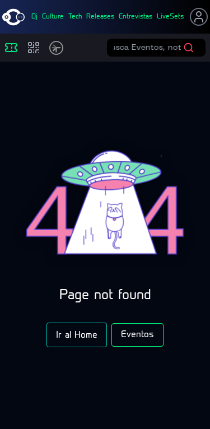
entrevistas (135, 16)
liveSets (170, 16)
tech (75, 16)
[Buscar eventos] (148, 47)
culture (53, 16)
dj (34, 16)
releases (100, 16)
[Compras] (33, 47)
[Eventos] (11, 47)
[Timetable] (56, 48)
